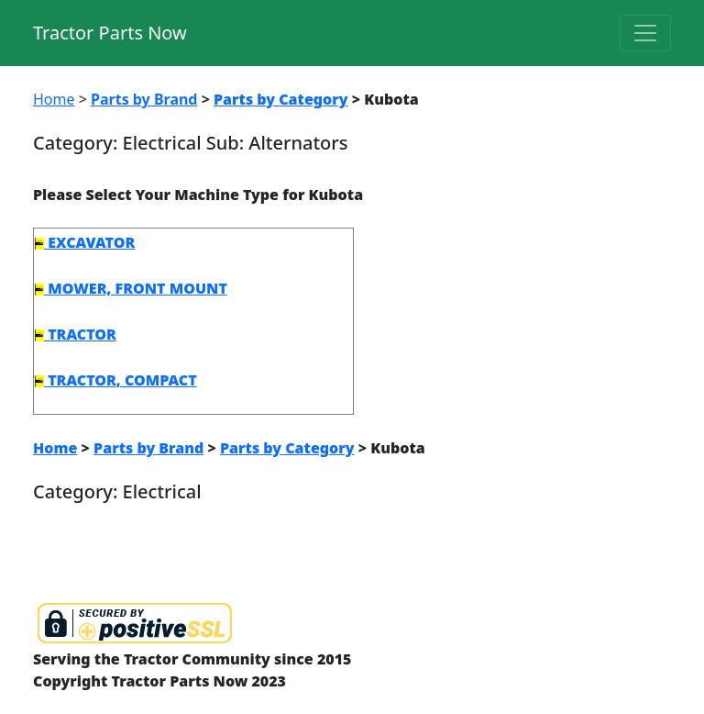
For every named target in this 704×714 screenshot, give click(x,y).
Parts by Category (281, 99)
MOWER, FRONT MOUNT (131, 288)
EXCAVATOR (85, 242)
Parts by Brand (144, 99)
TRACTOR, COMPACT (116, 380)
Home (54, 99)
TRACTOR (75, 334)
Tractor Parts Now (110, 32)
